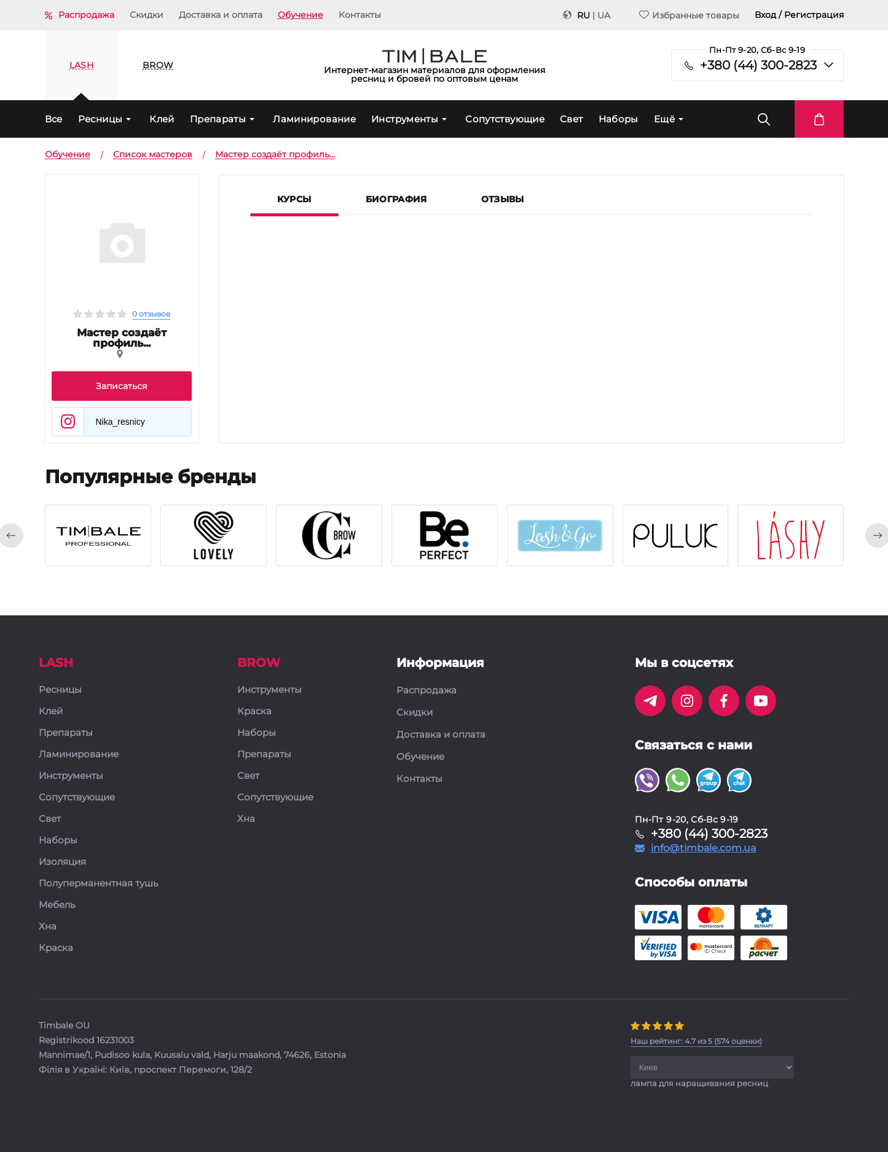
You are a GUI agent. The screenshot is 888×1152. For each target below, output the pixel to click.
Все (54, 119)
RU (583, 15)
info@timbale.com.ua (703, 848)
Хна (48, 926)
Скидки (146, 14)
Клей (162, 119)
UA (603, 15)
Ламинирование (314, 119)
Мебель (57, 905)
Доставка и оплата (220, 14)
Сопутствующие (504, 119)
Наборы (618, 119)
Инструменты (404, 119)
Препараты (218, 119)
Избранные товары (689, 15)
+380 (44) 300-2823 (758, 65)
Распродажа (86, 14)
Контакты (360, 14)
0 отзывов (151, 313)
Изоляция (62, 862)
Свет (571, 119)
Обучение (300, 14)
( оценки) (696, 1041)
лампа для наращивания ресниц (699, 1083)
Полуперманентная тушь (98, 883)
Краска (56, 948)
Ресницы (100, 119)
